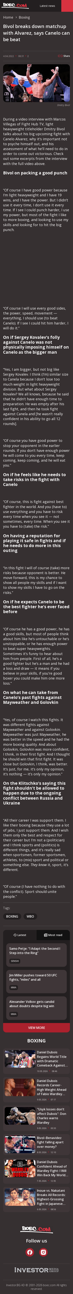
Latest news (47, 6)
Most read (53, 935)
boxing (12, 916)
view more (36, 1028)
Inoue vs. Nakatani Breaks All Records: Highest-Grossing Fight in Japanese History (51, 1197)
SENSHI (15, 961)
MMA (13, 987)
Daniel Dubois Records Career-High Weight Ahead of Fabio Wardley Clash (51, 1087)
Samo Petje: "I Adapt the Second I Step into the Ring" (34, 950)
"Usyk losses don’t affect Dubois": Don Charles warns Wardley (51, 1116)
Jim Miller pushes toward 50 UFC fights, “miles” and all (33, 977)
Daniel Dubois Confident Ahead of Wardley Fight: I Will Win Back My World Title (52, 1168)
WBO (30, 916)
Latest (19, 935)
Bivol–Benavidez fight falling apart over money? (50, 1142)
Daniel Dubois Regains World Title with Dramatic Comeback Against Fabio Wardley (52, 1059)
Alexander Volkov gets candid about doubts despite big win (31, 1003)
